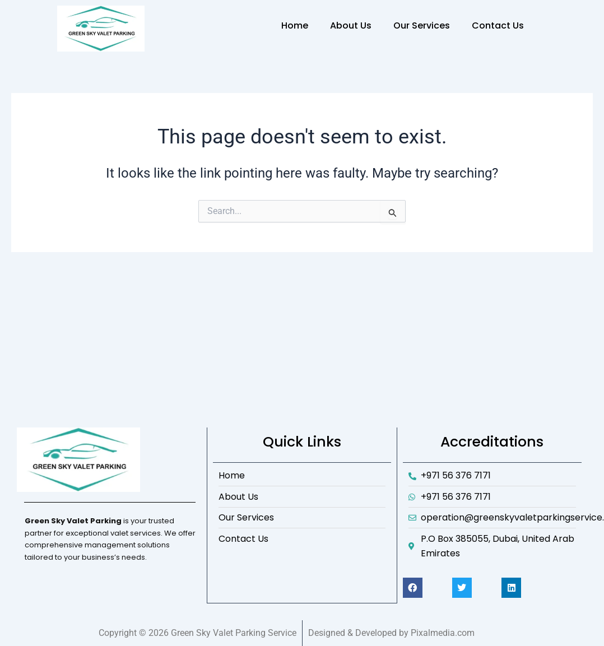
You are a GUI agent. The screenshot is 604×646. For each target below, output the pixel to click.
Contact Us (498, 25)
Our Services (421, 25)
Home (294, 25)
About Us (350, 25)
